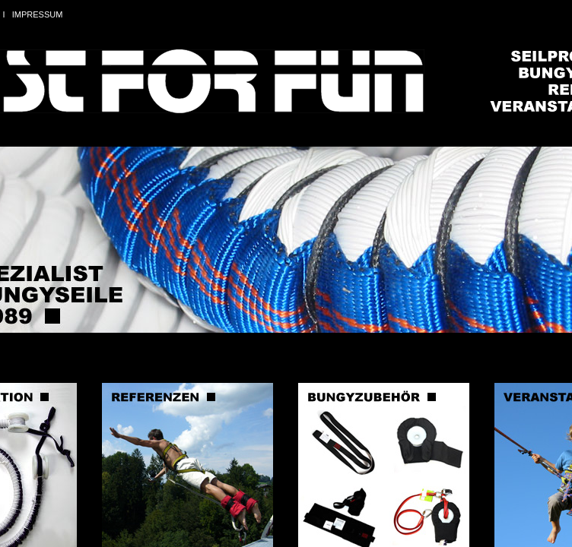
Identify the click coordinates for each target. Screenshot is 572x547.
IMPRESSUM (37, 14)
